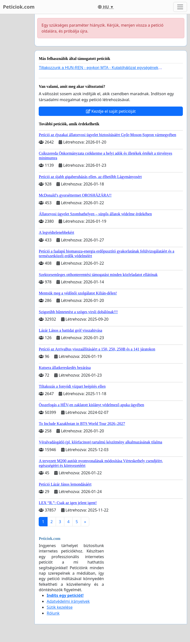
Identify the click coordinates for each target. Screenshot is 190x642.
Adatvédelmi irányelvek (68, 601)
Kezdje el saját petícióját (111, 111)
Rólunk (53, 613)
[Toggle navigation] (180, 7)
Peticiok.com (19, 6)
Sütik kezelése (59, 607)
